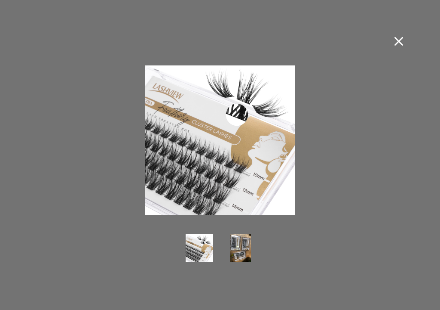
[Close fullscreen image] (399, 41)
